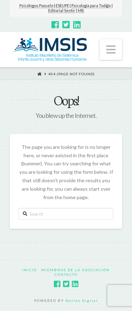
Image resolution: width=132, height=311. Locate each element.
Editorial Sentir (61, 10)
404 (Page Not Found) (71, 74)
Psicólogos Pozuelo (36, 5)
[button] (111, 49)
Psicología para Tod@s (91, 5)
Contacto (66, 274)
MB (81, 10)
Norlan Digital (81, 300)
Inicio (29, 270)
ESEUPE (62, 5)
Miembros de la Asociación (75, 270)
